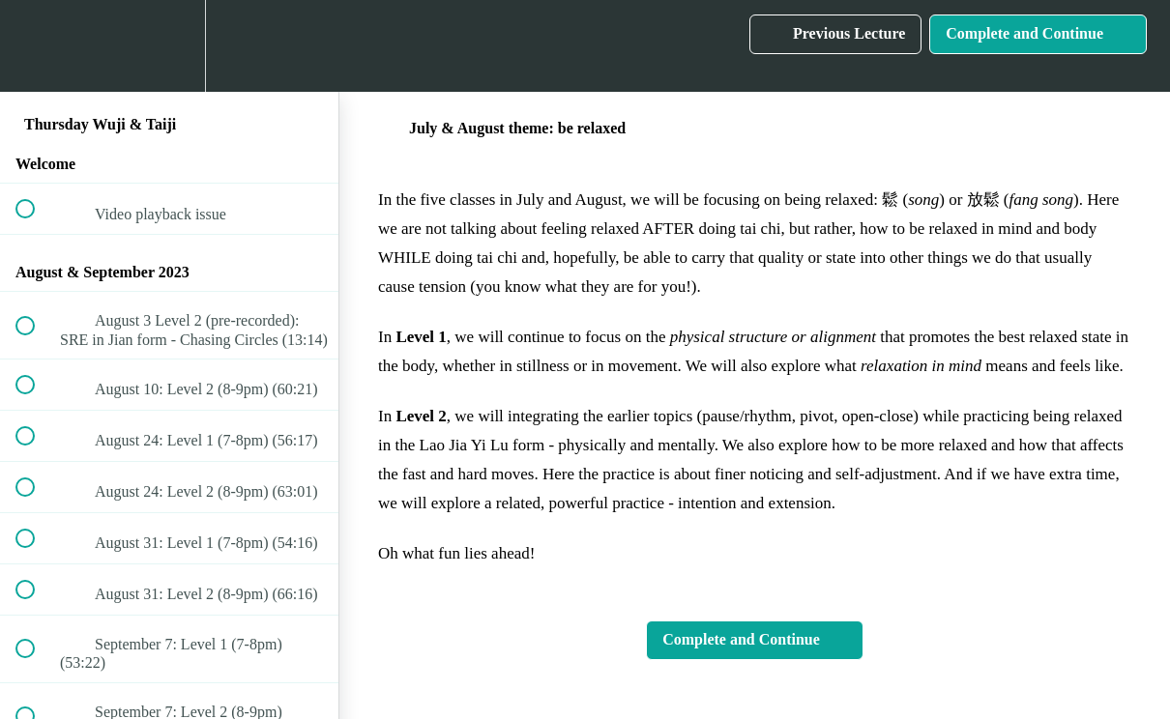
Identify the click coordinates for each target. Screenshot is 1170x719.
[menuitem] (169, 46)
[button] (36, 46)
